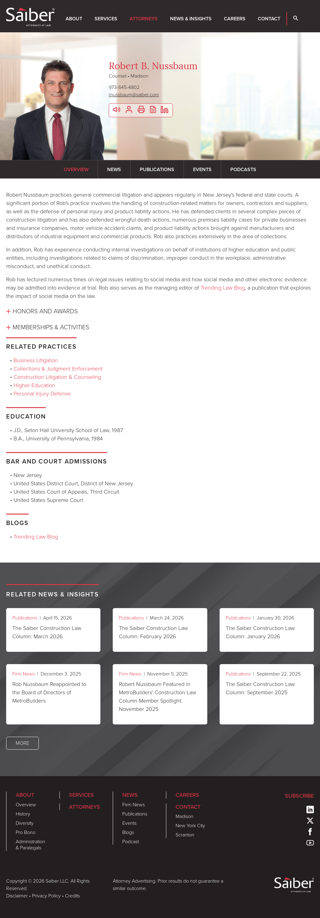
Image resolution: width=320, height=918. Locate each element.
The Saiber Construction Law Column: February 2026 (153, 632)
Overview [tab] (76, 169)
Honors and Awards (45, 311)
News (130, 795)
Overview (26, 804)
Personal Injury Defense (42, 394)
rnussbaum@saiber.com (134, 94)
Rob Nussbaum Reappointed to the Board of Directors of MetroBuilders (49, 692)
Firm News (23, 673)
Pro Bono (25, 832)
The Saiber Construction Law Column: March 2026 (46, 632)
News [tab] (114, 169)
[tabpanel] (160, 262)
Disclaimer (17, 895)
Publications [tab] (157, 169)
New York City (190, 825)
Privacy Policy (46, 895)
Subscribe (299, 796)
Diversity (25, 823)
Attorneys (144, 18)
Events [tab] (202, 169)
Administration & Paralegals (30, 844)
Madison (184, 816)
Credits (72, 895)
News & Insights (191, 18)
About (74, 18)
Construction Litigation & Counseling (57, 377)
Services (106, 18)
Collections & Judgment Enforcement (58, 369)
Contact (269, 18)
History (23, 813)
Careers (234, 18)
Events (129, 823)
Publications (24, 617)
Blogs (128, 832)
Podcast (130, 841)
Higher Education (34, 385)
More (22, 743)
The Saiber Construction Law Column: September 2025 (260, 688)
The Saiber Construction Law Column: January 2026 (260, 632)
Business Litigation (36, 360)
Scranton (185, 834)
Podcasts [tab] (243, 169)
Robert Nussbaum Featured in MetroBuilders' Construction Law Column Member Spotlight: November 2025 (157, 696)
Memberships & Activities (51, 327)
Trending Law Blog (223, 288)
